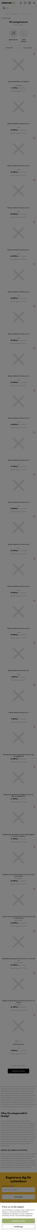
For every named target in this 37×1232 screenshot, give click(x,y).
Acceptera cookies (18, 1221)
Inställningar (18, 1226)
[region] (18, 1217)
